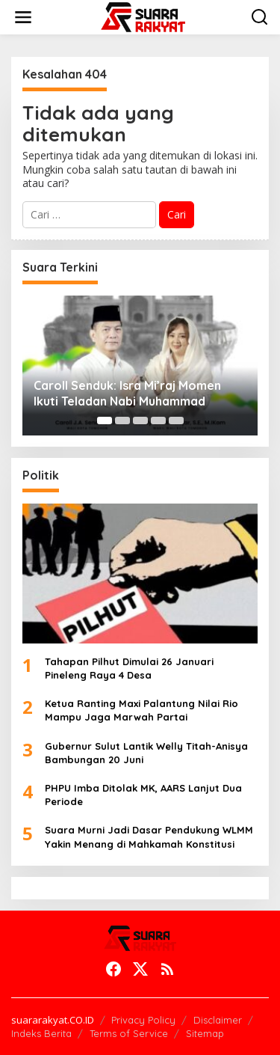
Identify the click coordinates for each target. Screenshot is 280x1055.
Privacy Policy (143, 1020)
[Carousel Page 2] (122, 420)
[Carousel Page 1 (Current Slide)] (104, 420)
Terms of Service (129, 1033)
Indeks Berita (41, 1033)
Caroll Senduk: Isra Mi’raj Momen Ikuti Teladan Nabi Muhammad (127, 393)
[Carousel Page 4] (158, 420)
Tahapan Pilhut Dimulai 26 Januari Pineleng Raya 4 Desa (129, 668)
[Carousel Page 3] (140, 420)
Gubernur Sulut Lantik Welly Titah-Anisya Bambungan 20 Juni (146, 752)
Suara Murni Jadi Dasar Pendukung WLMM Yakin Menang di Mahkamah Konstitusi (149, 836)
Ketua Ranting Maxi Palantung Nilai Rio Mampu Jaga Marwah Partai (141, 710)
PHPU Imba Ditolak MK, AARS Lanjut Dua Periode (143, 794)
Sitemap (205, 1033)
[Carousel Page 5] (176, 420)
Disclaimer (217, 1020)
